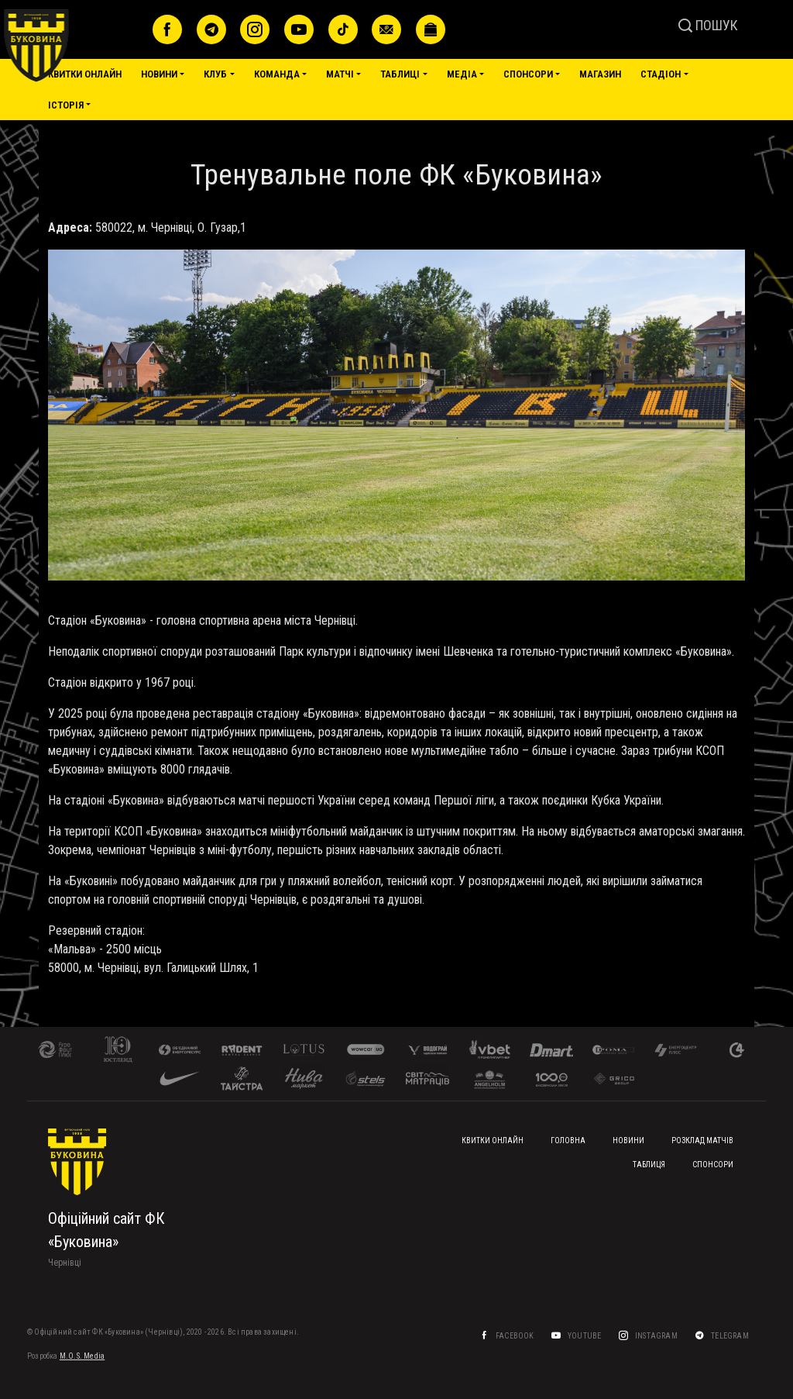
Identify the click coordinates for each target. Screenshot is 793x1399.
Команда (277, 74)
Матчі (340, 74)
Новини (159, 74)
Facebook (516, 1336)
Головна (568, 1140)
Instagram (657, 1336)
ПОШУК (708, 25)
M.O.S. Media (82, 1356)
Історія (66, 105)
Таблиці (400, 74)
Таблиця (649, 1164)
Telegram (730, 1336)
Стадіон (660, 74)
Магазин (600, 74)
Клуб (215, 74)
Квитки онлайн (85, 74)
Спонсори (528, 74)
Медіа (462, 74)
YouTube (585, 1336)
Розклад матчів (702, 1140)
